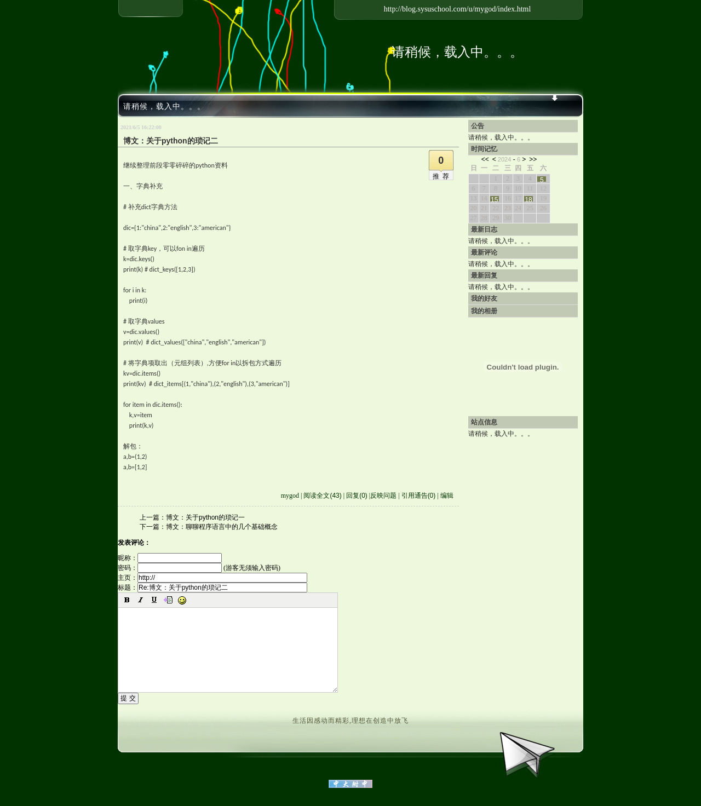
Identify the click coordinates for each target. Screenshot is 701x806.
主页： (212, 578)
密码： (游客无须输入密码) (199, 568)
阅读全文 (322, 495)
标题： (212, 587)
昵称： (170, 558)
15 (494, 199)
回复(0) (356, 495)
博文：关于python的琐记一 (205, 517)
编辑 (446, 495)
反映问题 (383, 495)
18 (528, 199)
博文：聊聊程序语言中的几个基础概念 (222, 527)
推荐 (442, 176)
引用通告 (418, 495)
